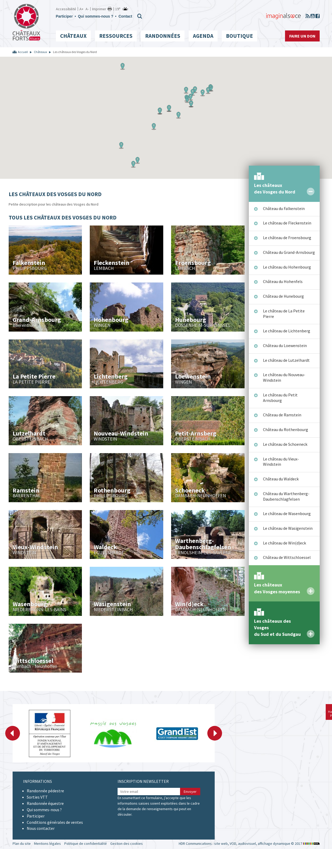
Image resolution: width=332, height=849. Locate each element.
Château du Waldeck (281, 478)
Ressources (116, 35)
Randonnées (162, 35)
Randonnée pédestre (45, 790)
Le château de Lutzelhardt (286, 360)
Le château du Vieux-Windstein (281, 461)
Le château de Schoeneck (285, 444)
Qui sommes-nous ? (95, 16)
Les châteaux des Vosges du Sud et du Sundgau (277, 627)
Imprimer (99, 9)
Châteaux (73, 35)
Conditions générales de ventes (55, 822)
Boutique (239, 35)
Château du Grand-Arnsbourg (289, 252)
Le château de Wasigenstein (288, 528)
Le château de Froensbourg (287, 237)
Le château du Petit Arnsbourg (280, 397)
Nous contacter (41, 828)
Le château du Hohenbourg (287, 267)
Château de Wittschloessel (287, 557)
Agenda (203, 35)
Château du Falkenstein (284, 208)
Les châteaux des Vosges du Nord (274, 188)
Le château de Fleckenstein (287, 223)
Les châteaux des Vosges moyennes (277, 588)
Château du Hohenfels (283, 281)
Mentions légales (47, 843)
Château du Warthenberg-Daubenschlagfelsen (286, 496)
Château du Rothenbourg (285, 429)
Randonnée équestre (45, 803)
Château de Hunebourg (283, 296)
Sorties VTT (37, 797)
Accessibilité (66, 9)
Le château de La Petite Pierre (284, 313)
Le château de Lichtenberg (286, 330)
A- (87, 9)
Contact (125, 16)
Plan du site (22, 843)
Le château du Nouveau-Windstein (284, 377)
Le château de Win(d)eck (284, 543)
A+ (81, 9)
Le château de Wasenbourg (287, 513)
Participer (64, 16)
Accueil (23, 52)
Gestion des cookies (126, 843)
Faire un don (302, 36)
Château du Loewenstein (285, 345)
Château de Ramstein (282, 414)
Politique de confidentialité (85, 843)
